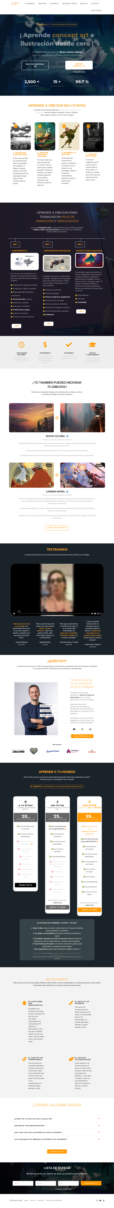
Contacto (40, 1200)
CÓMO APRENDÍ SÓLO (82, 736)
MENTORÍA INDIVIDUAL (35, 65)
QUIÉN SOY (84, 3)
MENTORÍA (42, 3)
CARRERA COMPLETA (79, 65)
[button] (57, 1119)
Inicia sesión (96, 10)
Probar (79, 72)
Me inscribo (91, 1183)
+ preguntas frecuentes (57, 1151)
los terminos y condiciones (63, 1189)
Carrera (32, 1200)
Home (26, 1200)
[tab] (57, 1119)
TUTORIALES (54, 3)
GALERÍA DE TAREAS (69, 3)
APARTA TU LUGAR (57, 907)
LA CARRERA (30, 3)
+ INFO (16, 326)
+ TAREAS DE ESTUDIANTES (57, 527)
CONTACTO (95, 3)
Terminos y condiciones (54, 1200)
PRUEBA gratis (25, 885)
